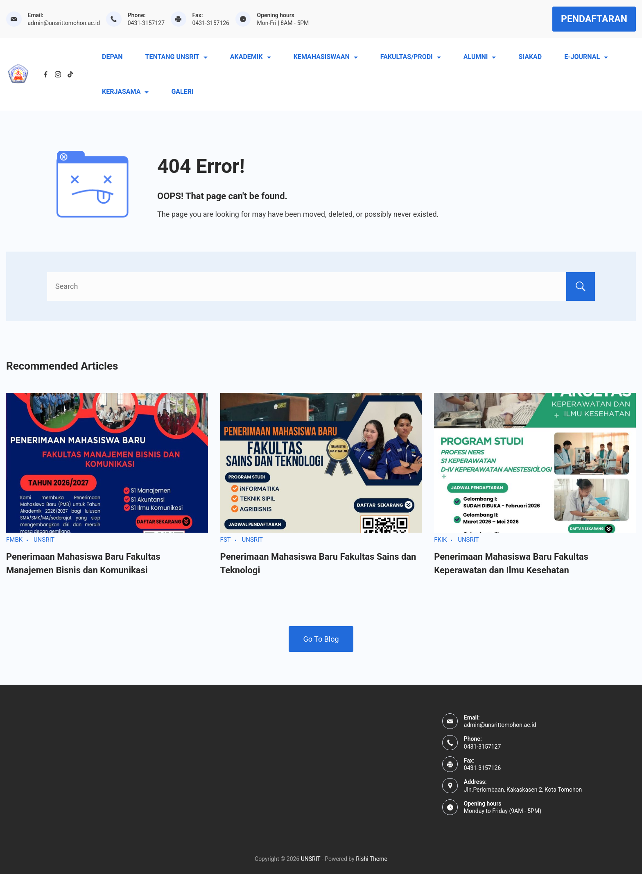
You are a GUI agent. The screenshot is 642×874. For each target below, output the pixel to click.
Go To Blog (321, 639)
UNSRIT (44, 539)
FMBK (14, 539)
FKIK (440, 539)
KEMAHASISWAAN (326, 57)
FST (225, 539)
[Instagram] (58, 74)
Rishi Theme (371, 859)
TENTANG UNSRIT (176, 57)
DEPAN (112, 57)
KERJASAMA (125, 91)
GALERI (182, 91)
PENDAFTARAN (594, 19)
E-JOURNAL (586, 57)
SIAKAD (530, 57)
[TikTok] (70, 74)
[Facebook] (46, 74)
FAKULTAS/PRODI (410, 57)
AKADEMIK (250, 57)
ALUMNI (479, 57)
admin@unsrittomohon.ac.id (64, 23)
